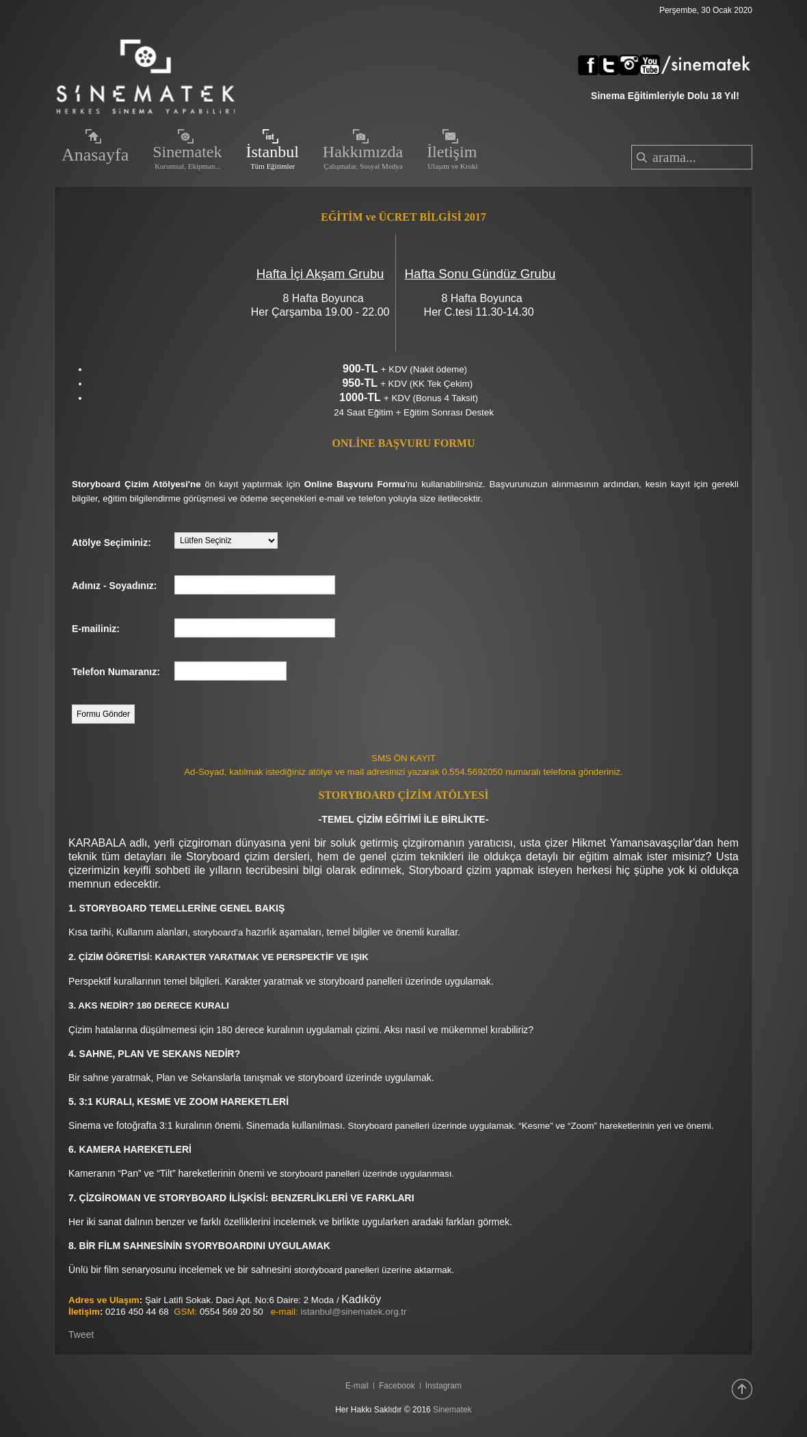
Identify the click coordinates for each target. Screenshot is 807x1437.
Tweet (81, 1334)
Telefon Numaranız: (116, 671)
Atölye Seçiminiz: (111, 542)
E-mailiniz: (96, 628)
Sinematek (452, 1409)
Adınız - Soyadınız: (114, 585)
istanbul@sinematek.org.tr (353, 1311)
